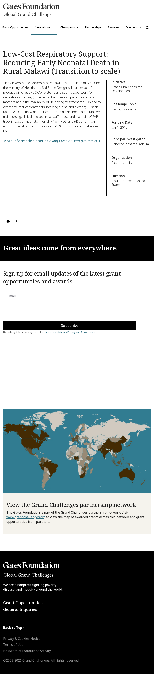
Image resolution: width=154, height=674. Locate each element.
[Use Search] (147, 28)
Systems (113, 27)
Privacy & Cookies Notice (21, 638)
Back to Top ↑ (14, 627)
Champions (67, 27)
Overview (132, 27)
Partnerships (93, 27)
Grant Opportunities (23, 602)
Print (11, 221)
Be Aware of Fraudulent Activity (27, 651)
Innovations (42, 27)
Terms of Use (13, 644)
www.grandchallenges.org (25, 517)
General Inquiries (20, 609)
